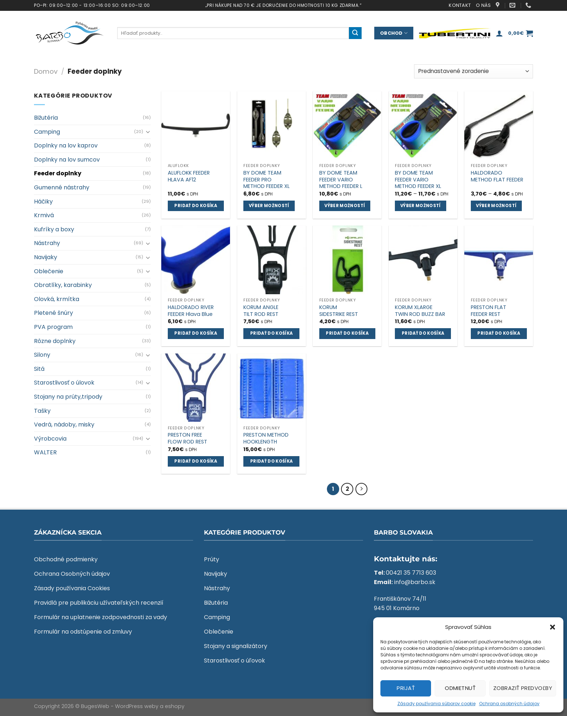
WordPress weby (136, 706)
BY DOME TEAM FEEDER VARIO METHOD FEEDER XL (418, 180)
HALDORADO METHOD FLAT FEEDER (497, 176)
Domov (45, 71)
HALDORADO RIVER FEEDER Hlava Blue (191, 310)
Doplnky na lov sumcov (67, 159)
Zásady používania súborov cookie (436, 703)
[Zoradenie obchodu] (473, 71)
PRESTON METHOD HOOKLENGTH (266, 438)
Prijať (406, 688)
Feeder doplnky (57, 173)
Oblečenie (48, 271)
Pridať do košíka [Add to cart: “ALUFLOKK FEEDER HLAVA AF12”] (195, 206)
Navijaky (45, 257)
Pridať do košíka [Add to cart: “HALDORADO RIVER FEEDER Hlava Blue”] (195, 333)
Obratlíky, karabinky (63, 285)
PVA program (53, 327)
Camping (47, 132)
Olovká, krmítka (56, 299)
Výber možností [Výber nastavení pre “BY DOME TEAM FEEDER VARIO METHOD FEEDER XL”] (420, 206)
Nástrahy (47, 243)
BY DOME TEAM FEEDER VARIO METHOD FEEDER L (340, 180)
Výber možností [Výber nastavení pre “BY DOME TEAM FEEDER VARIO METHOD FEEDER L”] (344, 206)
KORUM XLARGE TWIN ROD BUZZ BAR (420, 310)
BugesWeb (95, 706)
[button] (552, 627)
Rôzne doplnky (55, 341)
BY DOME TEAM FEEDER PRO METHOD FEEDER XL (266, 180)
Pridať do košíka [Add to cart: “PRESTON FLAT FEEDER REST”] (498, 333)
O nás (483, 5)
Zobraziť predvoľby (522, 688)
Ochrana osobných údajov (509, 703)
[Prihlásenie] (499, 33)
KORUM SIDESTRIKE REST (338, 310)
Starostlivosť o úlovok (64, 382)
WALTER (45, 452)
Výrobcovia (50, 438)
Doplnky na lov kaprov (66, 145)
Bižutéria (46, 117)
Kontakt (460, 5)
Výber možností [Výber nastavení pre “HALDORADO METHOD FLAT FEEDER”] (496, 206)
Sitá (39, 369)
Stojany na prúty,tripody (68, 397)
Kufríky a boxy (54, 229)
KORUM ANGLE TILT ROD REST (260, 310)
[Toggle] (148, 131)
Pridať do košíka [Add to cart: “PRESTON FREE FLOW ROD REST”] (195, 461)
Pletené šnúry (53, 313)
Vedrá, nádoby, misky (64, 424)
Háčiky (43, 201)
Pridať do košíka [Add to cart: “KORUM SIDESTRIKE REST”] (347, 333)
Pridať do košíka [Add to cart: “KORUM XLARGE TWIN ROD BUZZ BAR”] (423, 333)
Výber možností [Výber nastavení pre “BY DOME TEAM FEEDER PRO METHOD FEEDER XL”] (269, 206)
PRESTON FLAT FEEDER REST (488, 310)
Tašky (42, 411)
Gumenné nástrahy (61, 187)
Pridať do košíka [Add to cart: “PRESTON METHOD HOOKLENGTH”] (271, 461)
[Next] (361, 489)
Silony (42, 355)
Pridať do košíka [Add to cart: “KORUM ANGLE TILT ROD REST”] (271, 333)
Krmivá (44, 215)
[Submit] (355, 33)
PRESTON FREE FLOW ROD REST (187, 438)
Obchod (394, 33)
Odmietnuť (460, 688)
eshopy (174, 706)
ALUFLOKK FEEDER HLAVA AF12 (189, 176)
